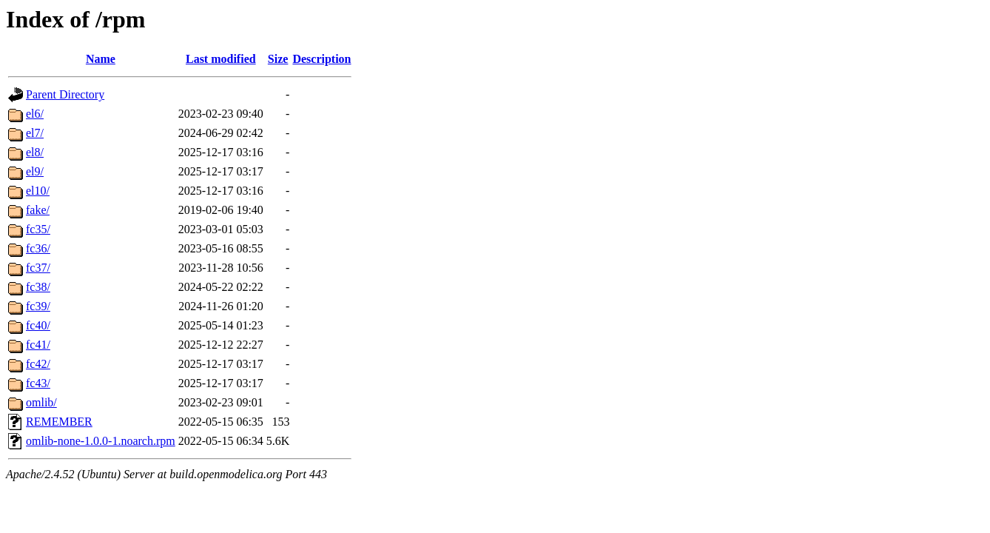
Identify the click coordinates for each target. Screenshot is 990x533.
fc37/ (38, 267)
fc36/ (38, 248)
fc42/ (38, 364)
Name (100, 59)
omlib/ (41, 402)
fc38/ (38, 287)
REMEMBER (59, 421)
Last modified (221, 59)
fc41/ (38, 344)
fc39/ (38, 306)
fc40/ (38, 325)
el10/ (38, 190)
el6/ (35, 113)
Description (321, 59)
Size (278, 59)
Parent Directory (65, 94)
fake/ (38, 210)
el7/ (35, 133)
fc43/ (38, 383)
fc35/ (38, 229)
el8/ (35, 152)
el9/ (35, 171)
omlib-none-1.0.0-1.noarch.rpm (100, 441)
